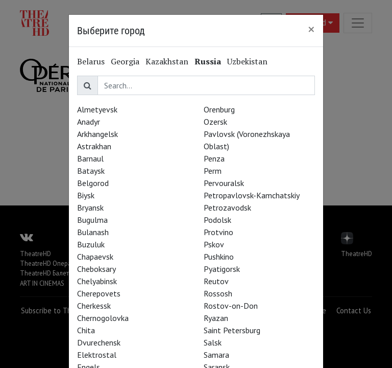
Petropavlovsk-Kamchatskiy (252, 195)
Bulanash (93, 232)
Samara (216, 355)
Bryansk (90, 207)
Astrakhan (94, 146)
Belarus (91, 61)
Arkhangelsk (97, 134)
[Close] (311, 29)
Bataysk (91, 171)
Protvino (218, 232)
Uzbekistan (247, 61)
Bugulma (92, 220)
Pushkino (219, 256)
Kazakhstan (166, 61)
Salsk (213, 342)
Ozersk (215, 122)
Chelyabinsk (97, 281)
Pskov (214, 244)
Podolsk (217, 220)
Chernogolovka (103, 318)
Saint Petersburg (232, 330)
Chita (86, 330)
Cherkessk (94, 306)
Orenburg (219, 109)
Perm (213, 171)
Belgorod (93, 183)
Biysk (85, 195)
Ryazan (216, 318)
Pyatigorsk (222, 269)
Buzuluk (91, 244)
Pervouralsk (224, 183)
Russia (207, 61)
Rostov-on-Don (231, 306)
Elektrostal (96, 355)
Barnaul (90, 158)
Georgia (125, 61)
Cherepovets (98, 293)
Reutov (216, 281)
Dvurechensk (98, 342)
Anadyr (88, 122)
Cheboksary (96, 269)
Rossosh (218, 293)
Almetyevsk (97, 109)
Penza (214, 158)
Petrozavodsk (227, 207)
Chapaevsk (95, 256)
